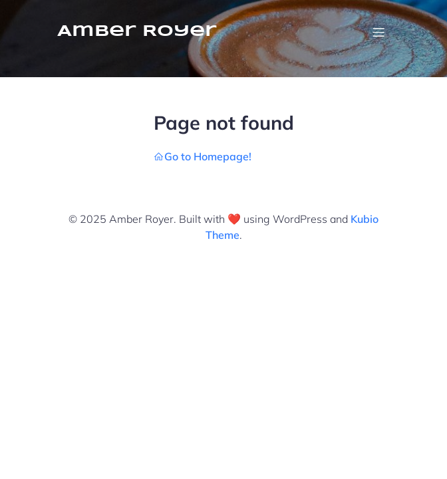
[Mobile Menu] (378, 32)
